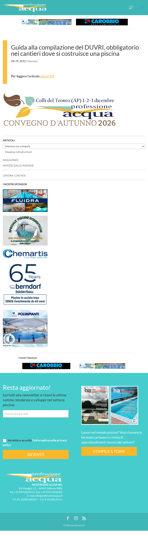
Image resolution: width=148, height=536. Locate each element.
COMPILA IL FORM (109, 451)
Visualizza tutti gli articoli (18, 151)
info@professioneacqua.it (48, 495)
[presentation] (31, 427)
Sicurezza (32, 61)
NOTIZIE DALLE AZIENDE (18, 165)
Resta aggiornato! (27, 387)
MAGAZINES (10, 160)
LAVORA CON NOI (14, 175)
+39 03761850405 (51, 492)
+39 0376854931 (24, 492)
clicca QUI (47, 76)
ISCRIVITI (35, 454)
